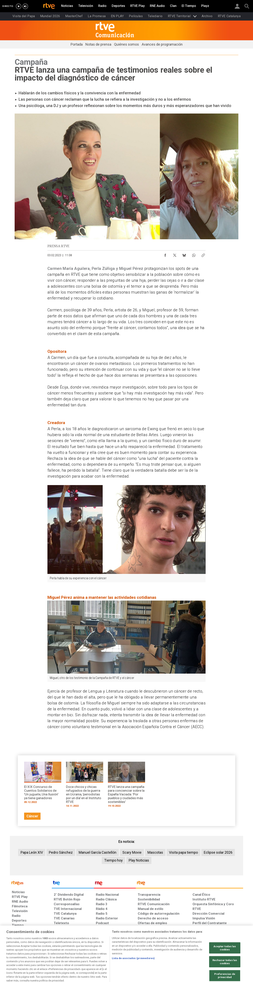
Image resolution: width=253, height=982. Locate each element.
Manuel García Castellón (97, 852)
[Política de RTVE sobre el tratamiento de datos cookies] (83, 952)
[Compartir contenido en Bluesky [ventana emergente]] (184, 254)
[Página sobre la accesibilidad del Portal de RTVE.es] (150, 952)
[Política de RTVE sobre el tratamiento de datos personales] (48, 952)
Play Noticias (139, 860)
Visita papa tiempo (183, 852)
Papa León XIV (32, 852)
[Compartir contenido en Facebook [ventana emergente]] (165, 254)
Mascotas (155, 852)
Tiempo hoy (113, 860)
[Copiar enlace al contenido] (203, 254)
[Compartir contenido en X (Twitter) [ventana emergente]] (174, 254)
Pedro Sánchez (61, 852)
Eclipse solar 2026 (218, 852)
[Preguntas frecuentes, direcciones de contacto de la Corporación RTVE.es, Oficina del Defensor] (195, 952)
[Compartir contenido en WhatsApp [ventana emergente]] (193, 254)
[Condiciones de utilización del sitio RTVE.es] (18, 952)
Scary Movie (132, 852)
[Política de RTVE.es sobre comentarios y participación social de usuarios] (225, 952)
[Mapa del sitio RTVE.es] (173, 952)
